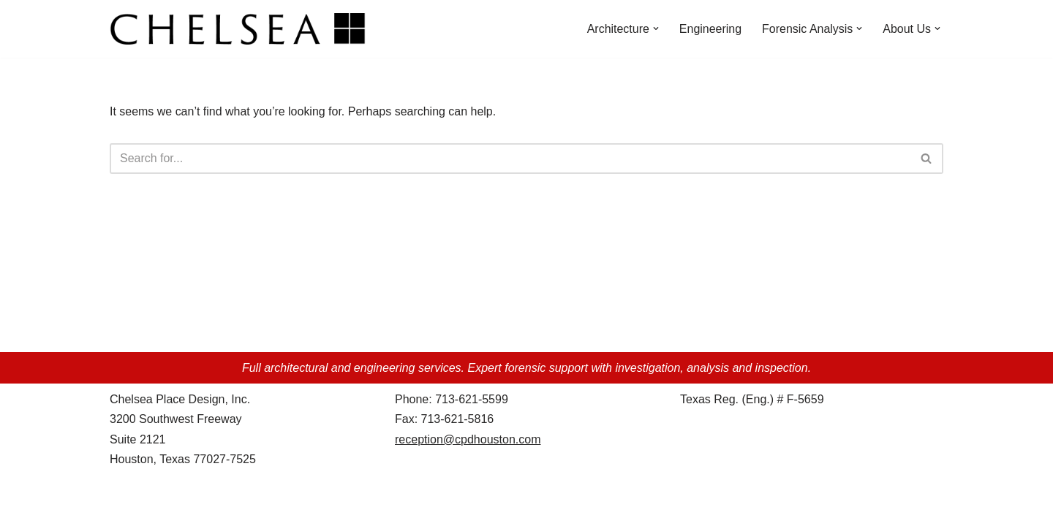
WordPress (240, 507)
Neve (123, 507)
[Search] (510, 158)
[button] (655, 28)
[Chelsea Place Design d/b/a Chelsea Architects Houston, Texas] (241, 29)
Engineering (710, 29)
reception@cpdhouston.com (467, 452)
